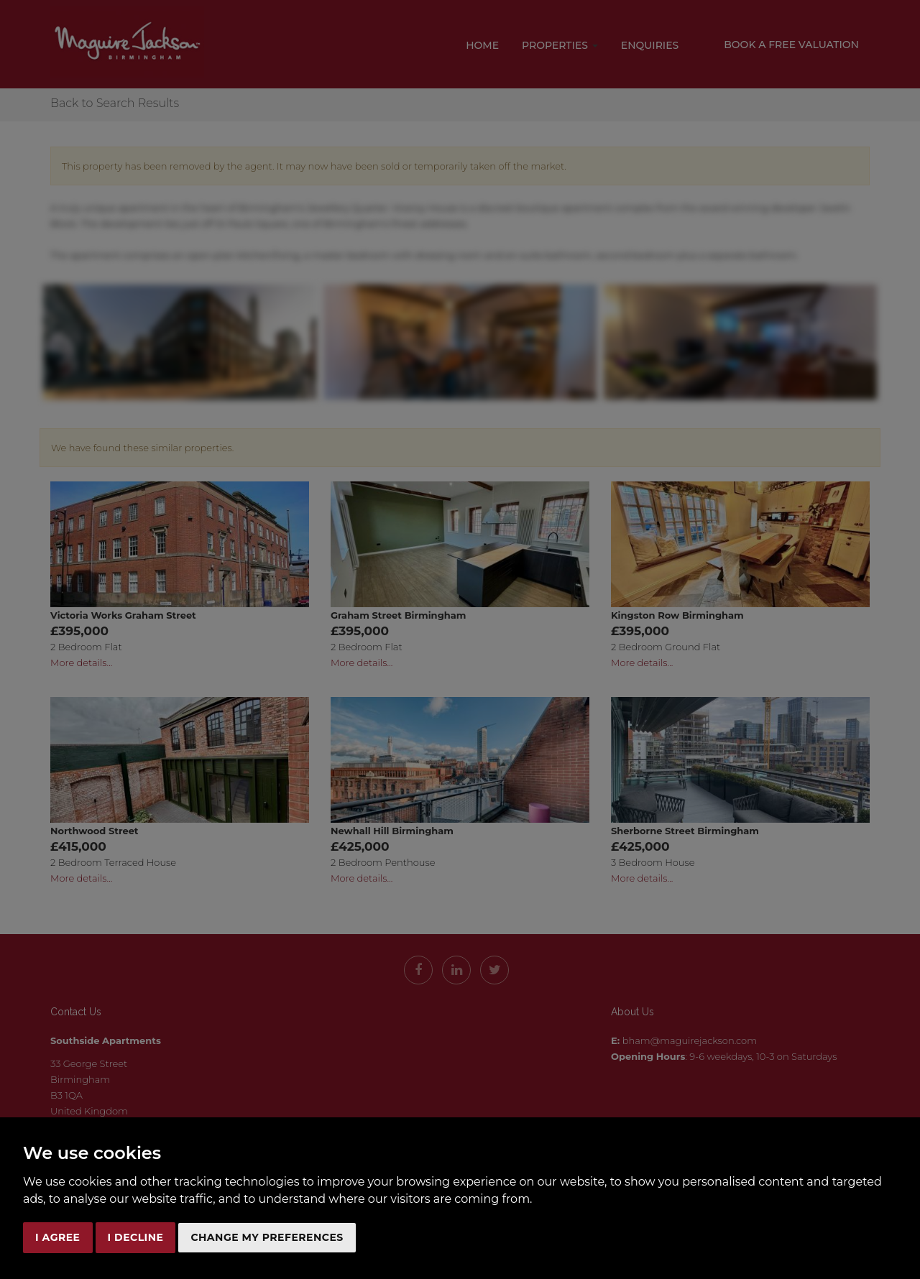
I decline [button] (136, 1237)
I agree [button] (57, 1237)
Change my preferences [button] (266, 1237)
